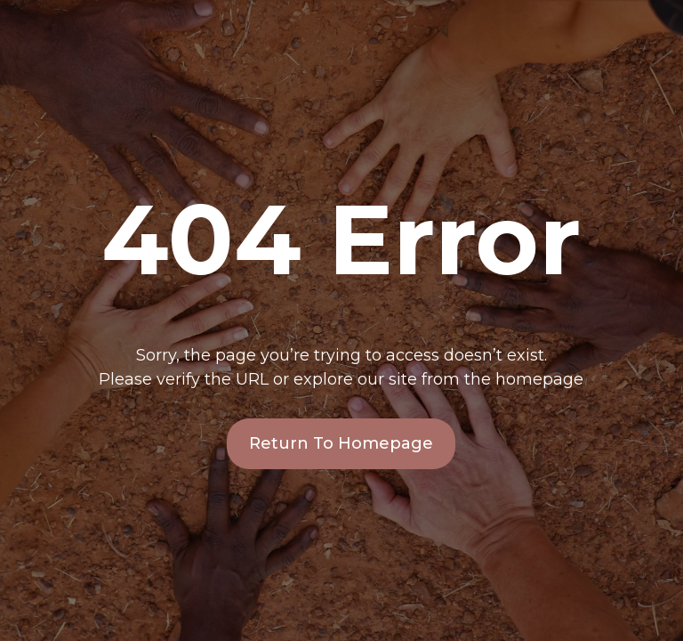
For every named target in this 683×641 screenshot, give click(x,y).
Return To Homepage (341, 443)
